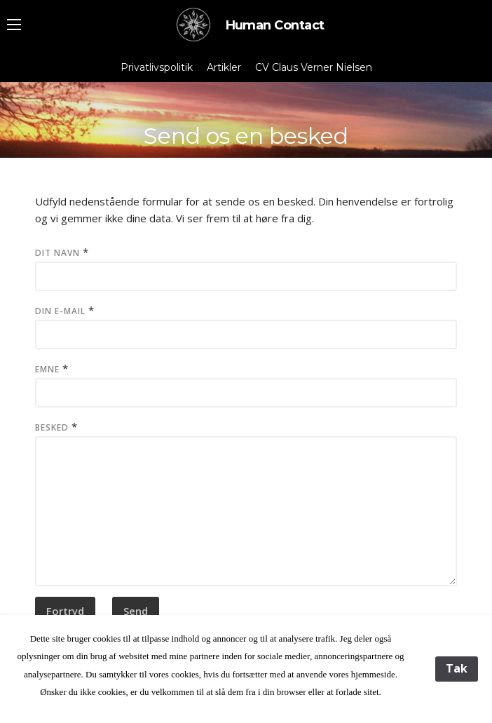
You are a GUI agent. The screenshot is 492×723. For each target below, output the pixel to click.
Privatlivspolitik (157, 67)
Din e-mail (60, 311)
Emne (47, 369)
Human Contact (246, 25)
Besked (52, 427)
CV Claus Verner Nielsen (313, 67)
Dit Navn (57, 253)
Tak (456, 668)
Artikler (224, 67)
